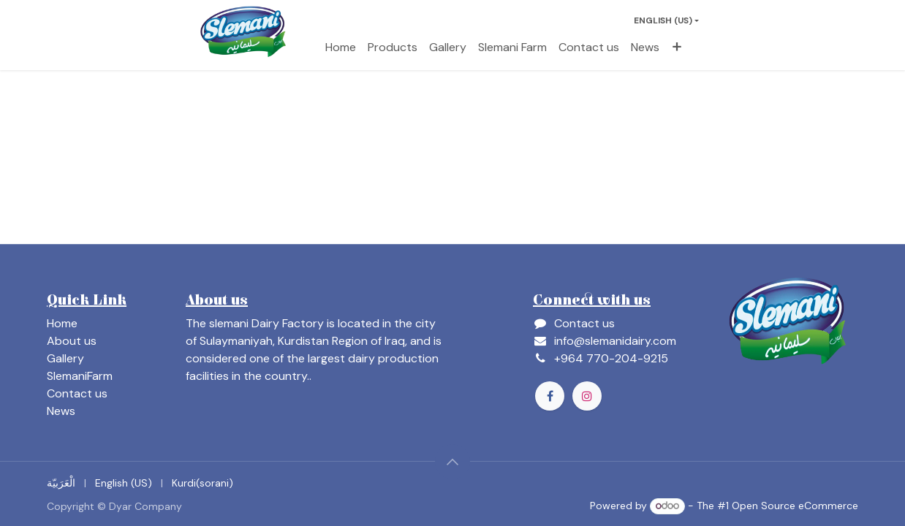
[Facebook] (549, 396)
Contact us (77, 393)
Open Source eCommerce (795, 505)
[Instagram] (587, 396)
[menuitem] (340, 47)
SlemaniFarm (80, 376)
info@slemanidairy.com (615, 340)
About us (71, 340)
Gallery (65, 358)
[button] (452, 461)
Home (62, 323)
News (61, 411)
